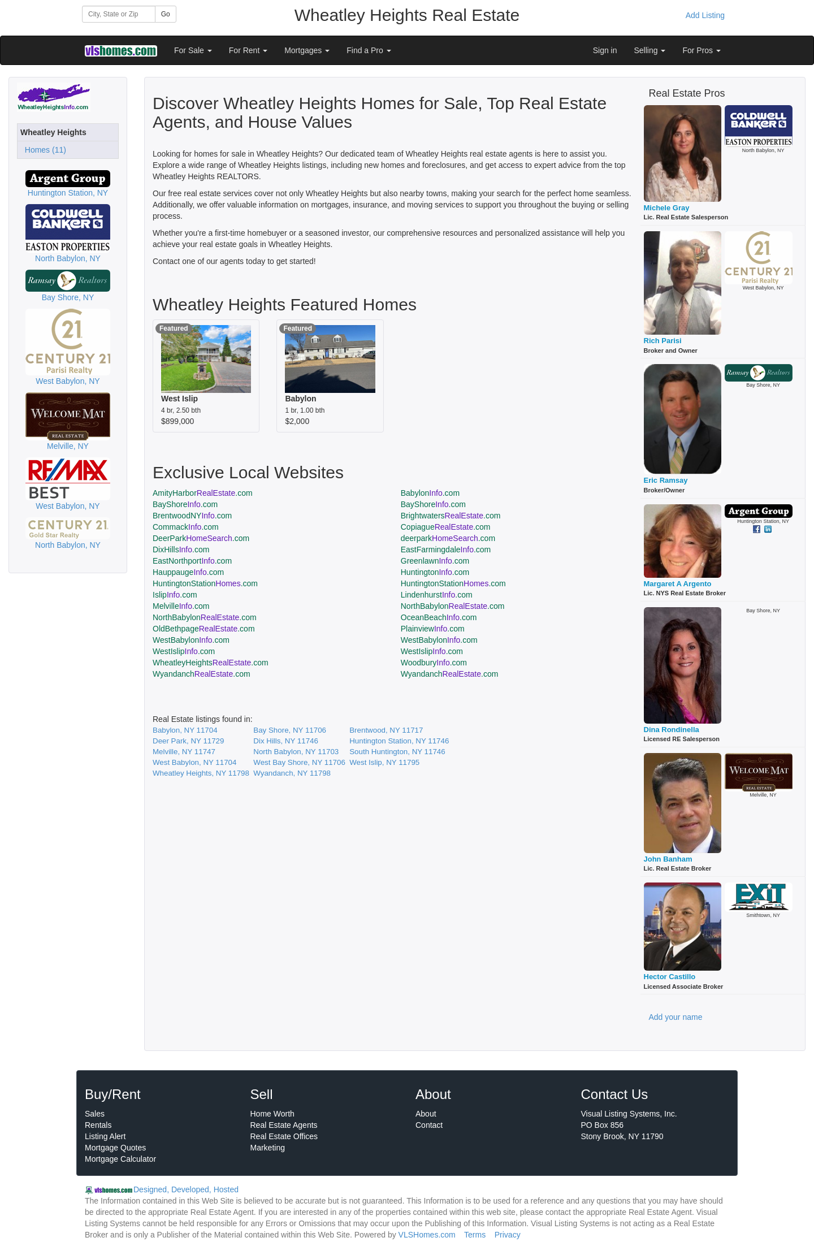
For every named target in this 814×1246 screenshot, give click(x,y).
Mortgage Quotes (115, 1147)
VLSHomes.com (427, 1234)
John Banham (668, 859)
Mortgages (307, 50)
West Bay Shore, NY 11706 (299, 762)
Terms (475, 1234)
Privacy (508, 1234)
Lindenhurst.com (437, 594)
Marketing (267, 1147)
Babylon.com (430, 492)
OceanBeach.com (439, 617)
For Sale (193, 50)
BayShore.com (185, 504)
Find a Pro (369, 50)
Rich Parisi (663, 340)
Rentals (98, 1125)
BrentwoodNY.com (192, 515)
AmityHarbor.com (203, 492)
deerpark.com (448, 538)
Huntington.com (435, 572)
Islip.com (175, 594)
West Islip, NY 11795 (384, 762)
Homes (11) (43, 149)
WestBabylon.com (191, 639)
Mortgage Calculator (120, 1158)
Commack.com (186, 526)
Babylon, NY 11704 (185, 730)
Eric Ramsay (666, 480)
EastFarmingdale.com (446, 549)
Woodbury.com (434, 662)
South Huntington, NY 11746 (397, 751)
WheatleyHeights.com (211, 662)
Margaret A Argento (678, 583)
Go (165, 14)
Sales (95, 1113)
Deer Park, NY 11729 (188, 741)
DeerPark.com (201, 538)
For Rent (248, 50)
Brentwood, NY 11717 (386, 730)
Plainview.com (433, 628)
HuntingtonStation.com (205, 583)
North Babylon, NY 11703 (296, 751)
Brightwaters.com (451, 515)
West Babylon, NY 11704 (194, 762)
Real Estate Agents (284, 1125)
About (425, 1113)
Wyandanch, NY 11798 (292, 773)
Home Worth (272, 1113)
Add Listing (705, 15)
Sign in (605, 50)
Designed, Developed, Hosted (186, 1189)
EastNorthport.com (192, 560)
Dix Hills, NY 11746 (285, 741)
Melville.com (181, 606)
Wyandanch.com (201, 673)
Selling (650, 50)
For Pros (701, 50)
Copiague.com (446, 526)
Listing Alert (105, 1136)
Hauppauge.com (188, 572)
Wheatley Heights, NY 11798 (201, 773)
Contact (429, 1125)
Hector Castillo (670, 976)
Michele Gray (667, 208)
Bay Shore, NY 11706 (289, 730)
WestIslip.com (184, 651)
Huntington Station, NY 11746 (399, 741)
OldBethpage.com (204, 628)
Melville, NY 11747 (184, 751)
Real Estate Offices (284, 1136)
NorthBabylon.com (453, 606)
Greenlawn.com (435, 560)
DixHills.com (181, 549)
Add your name (676, 1017)
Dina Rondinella (671, 729)
